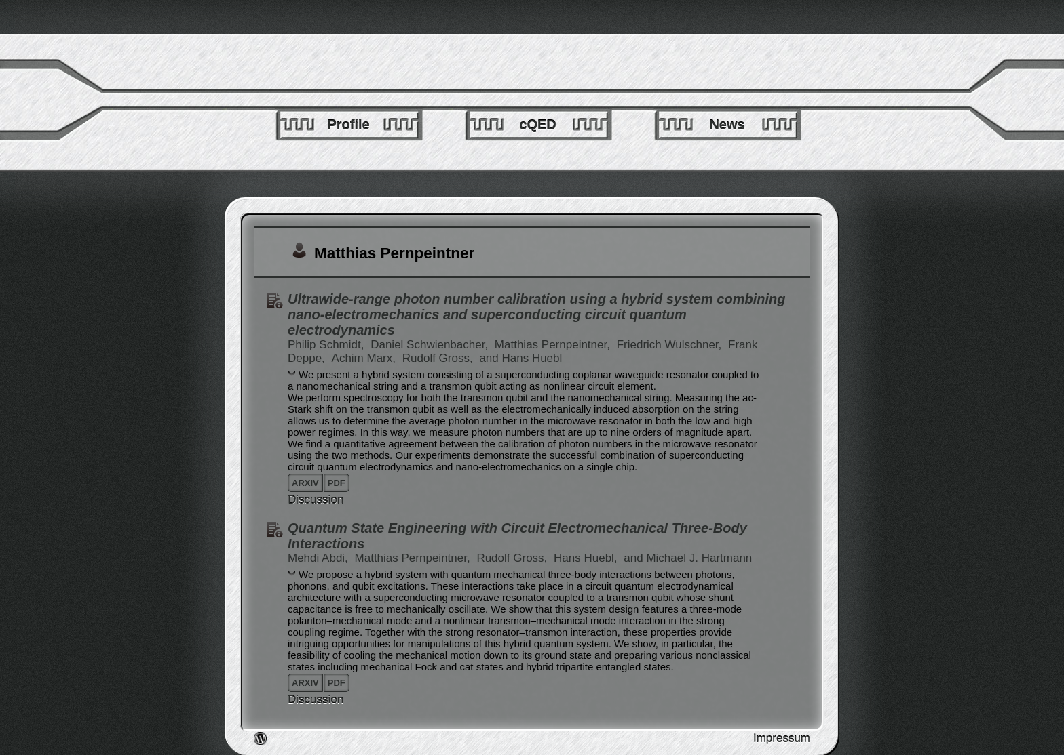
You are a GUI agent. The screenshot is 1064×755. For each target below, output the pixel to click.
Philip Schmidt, (327, 344)
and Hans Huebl (520, 358)
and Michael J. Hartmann (688, 558)
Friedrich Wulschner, (671, 344)
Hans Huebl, (587, 558)
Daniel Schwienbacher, (430, 344)
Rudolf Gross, (439, 358)
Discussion (315, 499)
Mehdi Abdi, (320, 558)
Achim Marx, (365, 358)
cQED (537, 124)
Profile (348, 124)
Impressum (781, 738)
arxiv (305, 483)
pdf (336, 483)
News (726, 124)
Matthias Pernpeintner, (554, 344)
